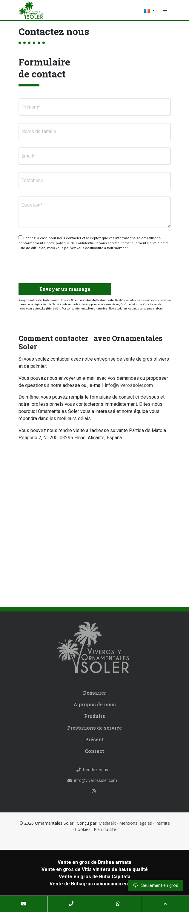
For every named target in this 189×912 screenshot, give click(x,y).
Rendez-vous (92, 769)
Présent (94, 739)
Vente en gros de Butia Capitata (94, 876)
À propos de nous (94, 704)
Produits (94, 716)
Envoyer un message (64, 289)
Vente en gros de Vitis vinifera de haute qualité (95, 869)
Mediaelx (107, 823)
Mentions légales (135, 823)
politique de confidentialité (77, 243)
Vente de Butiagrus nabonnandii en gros (95, 884)
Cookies (82, 829)
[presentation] (50, 264)
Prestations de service (94, 728)
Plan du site (105, 829)
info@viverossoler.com (129, 385)
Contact (94, 751)
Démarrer (94, 693)
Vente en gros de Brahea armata (94, 862)
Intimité (162, 823)
